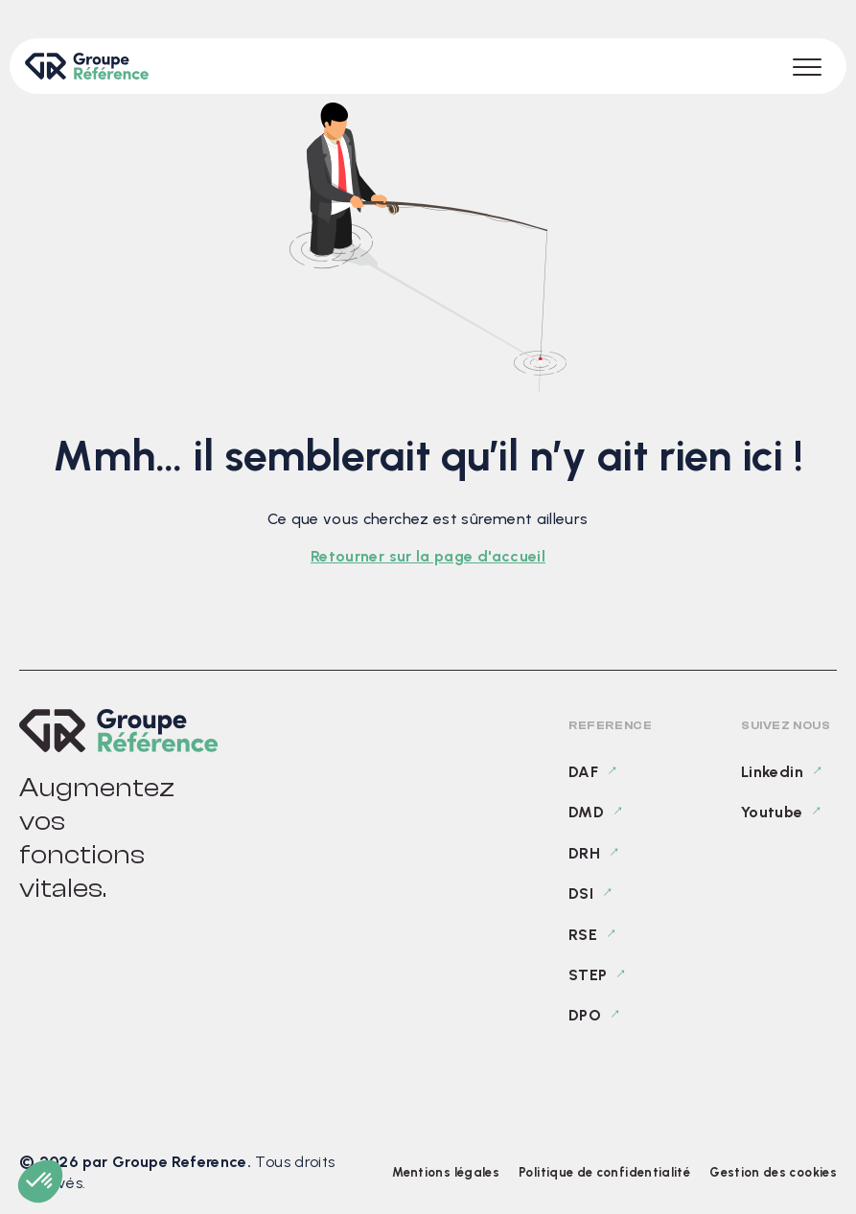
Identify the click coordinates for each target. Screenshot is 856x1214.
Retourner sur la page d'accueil (428, 556)
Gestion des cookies (773, 1172)
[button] (40, 1181)
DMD (586, 812)
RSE (582, 935)
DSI (580, 893)
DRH (584, 853)
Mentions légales (445, 1172)
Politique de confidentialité (604, 1172)
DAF (583, 772)
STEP (587, 975)
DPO (584, 1015)
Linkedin (772, 772)
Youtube (772, 812)
